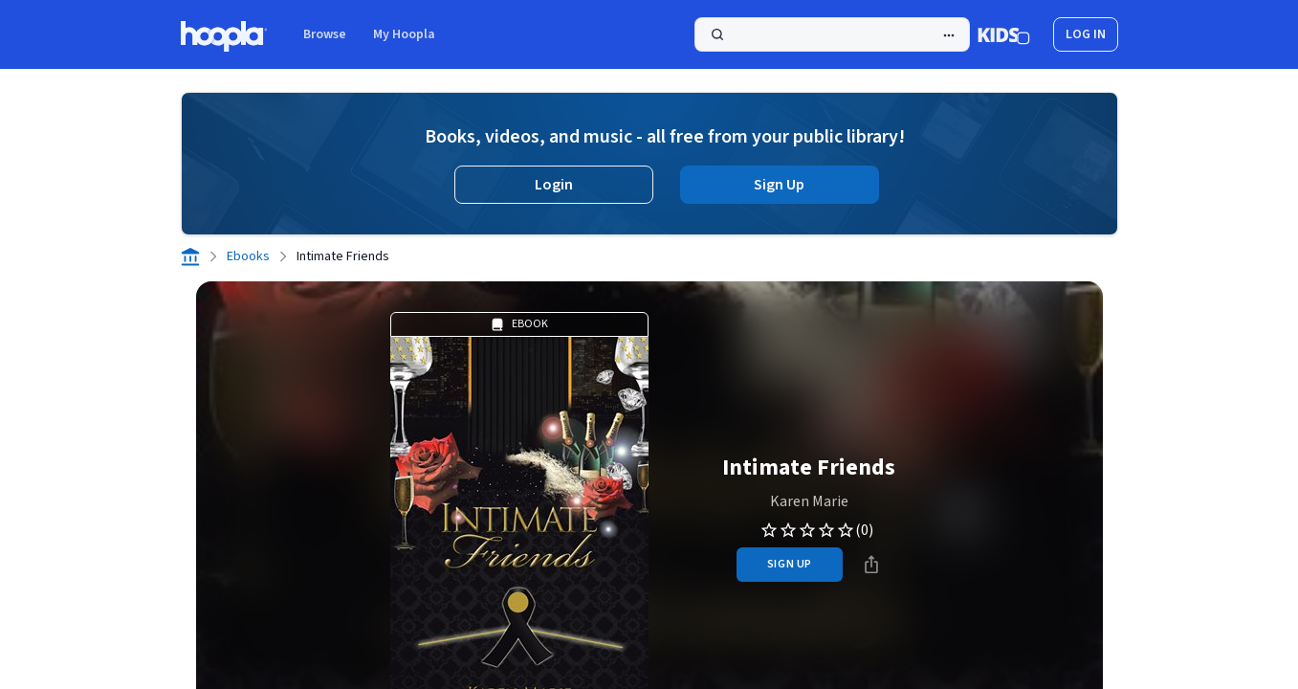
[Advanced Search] (949, 35)
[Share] (871, 564)
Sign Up (779, 184)
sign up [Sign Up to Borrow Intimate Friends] (789, 564)
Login (554, 184)
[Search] (832, 34)
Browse (324, 34)
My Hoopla (404, 34)
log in (1086, 34)
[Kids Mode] (1004, 34)
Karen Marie (809, 501)
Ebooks (248, 256)
